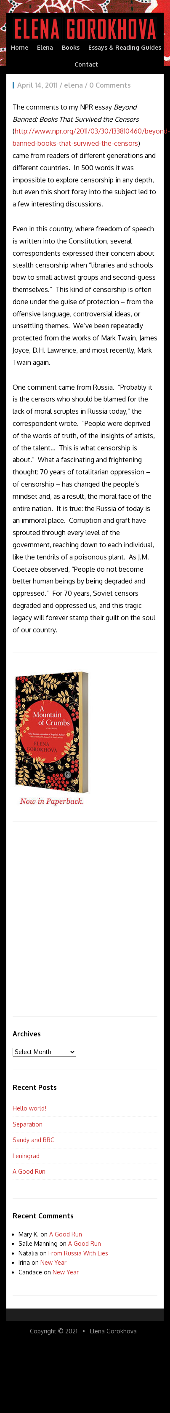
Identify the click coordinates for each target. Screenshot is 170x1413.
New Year (53, 1262)
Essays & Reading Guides (124, 47)
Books (71, 47)
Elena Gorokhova (113, 1331)
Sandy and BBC (33, 1139)
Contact (86, 64)
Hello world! (29, 1108)
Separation (27, 1124)
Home (19, 47)
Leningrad (26, 1155)
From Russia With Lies (78, 1253)
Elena (45, 47)
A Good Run (29, 1171)
